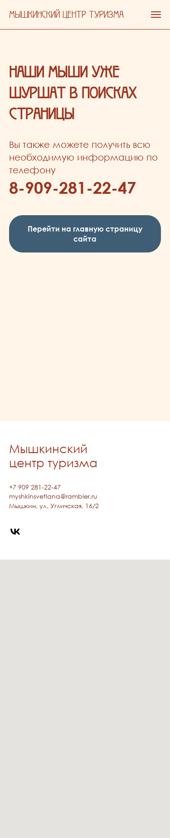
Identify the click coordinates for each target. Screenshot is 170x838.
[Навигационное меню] (156, 14)
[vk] (15, 531)
